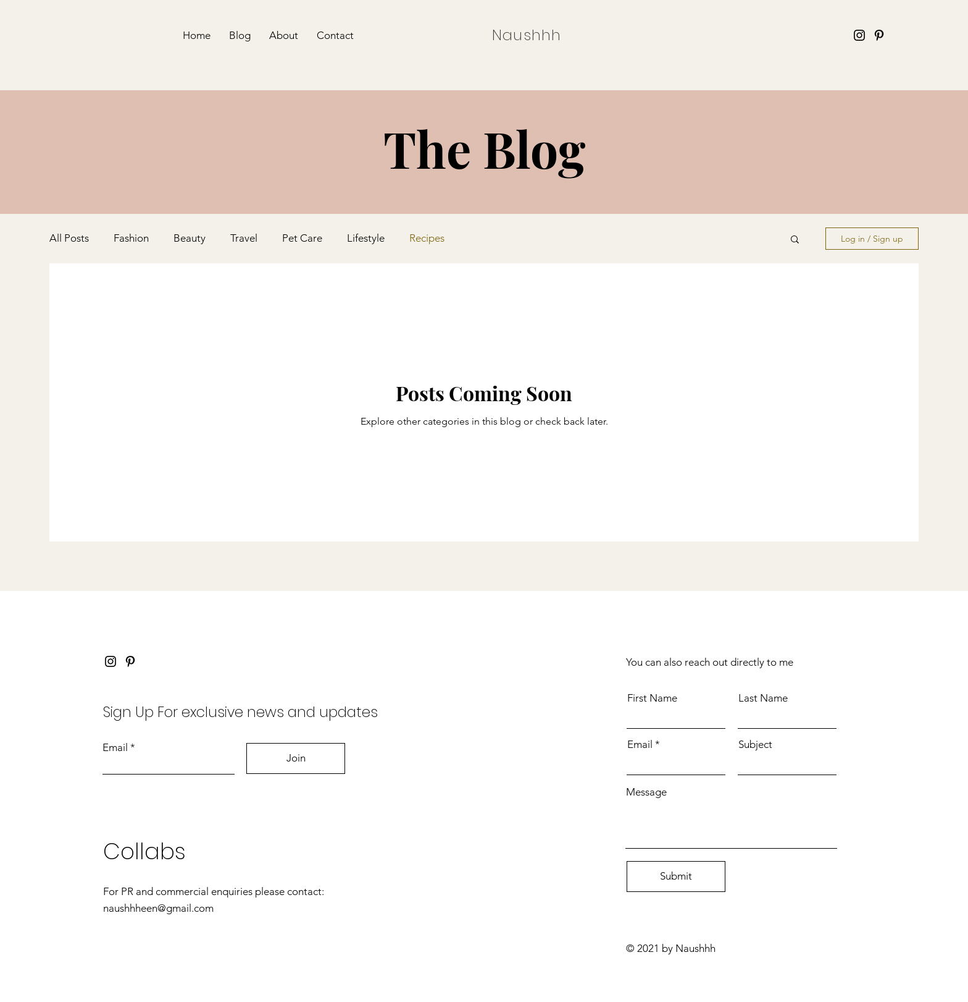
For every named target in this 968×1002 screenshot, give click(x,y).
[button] (795, 240)
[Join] (295, 758)
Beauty (189, 238)
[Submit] (676, 876)
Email (115, 747)
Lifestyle (366, 238)
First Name (652, 698)
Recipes (426, 238)
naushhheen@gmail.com (158, 908)
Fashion (131, 238)
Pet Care (302, 238)
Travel (243, 238)
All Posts (69, 238)
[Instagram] (859, 35)
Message (646, 792)
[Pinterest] (879, 35)
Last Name (763, 698)
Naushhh (526, 35)
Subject (755, 744)
